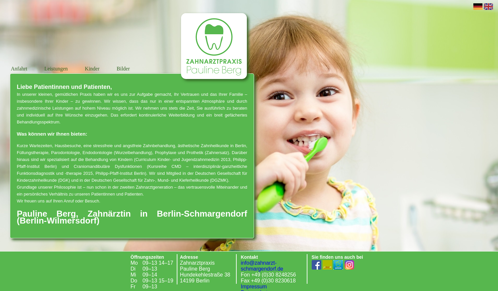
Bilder (123, 68)
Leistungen (56, 68)
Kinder (93, 68)
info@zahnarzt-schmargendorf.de (262, 266)
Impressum (254, 286)
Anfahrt (20, 68)
